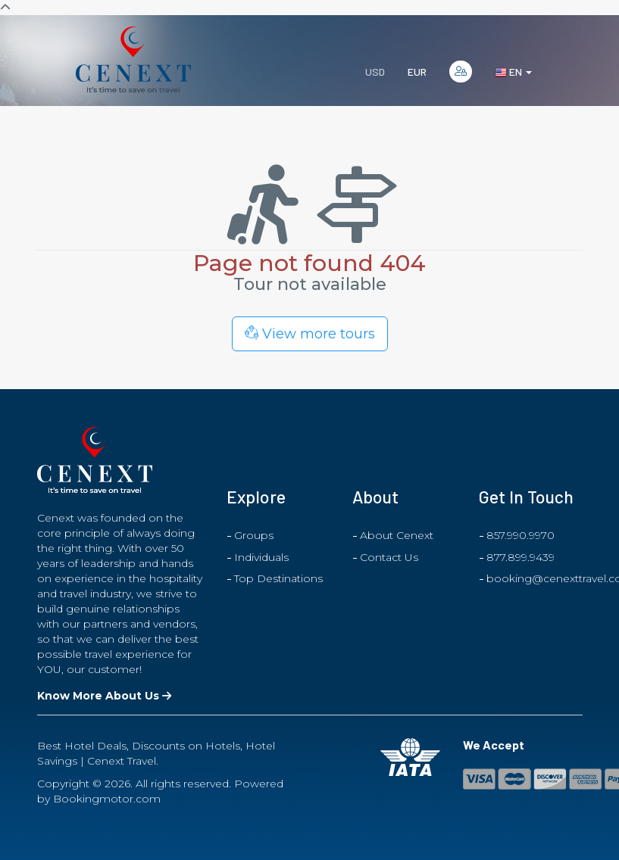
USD (375, 71)
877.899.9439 (520, 557)
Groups (254, 535)
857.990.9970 (520, 535)
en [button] (513, 72)
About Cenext (396, 535)
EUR (417, 71)
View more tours (310, 334)
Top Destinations (278, 578)
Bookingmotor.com (107, 798)
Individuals (261, 557)
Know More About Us (104, 696)
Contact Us (389, 557)
